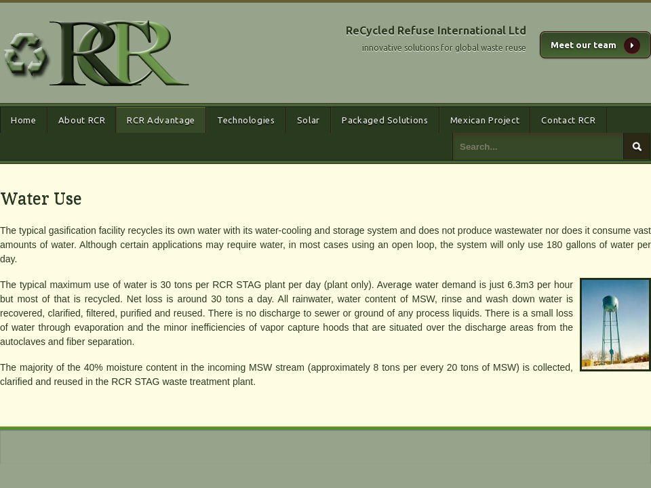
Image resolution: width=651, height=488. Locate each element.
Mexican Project (485, 120)
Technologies (246, 120)
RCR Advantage (161, 120)
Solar (308, 120)
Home (24, 120)
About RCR (82, 120)
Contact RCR (568, 120)
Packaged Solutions (385, 120)
